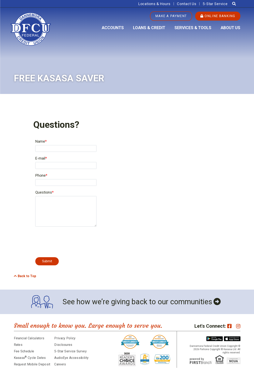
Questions (43, 192)
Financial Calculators (29, 338)
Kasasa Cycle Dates (30, 358)
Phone (40, 175)
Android (214, 338)
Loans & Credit (149, 27)
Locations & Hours (154, 4)
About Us (230, 27)
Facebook (229, 326)
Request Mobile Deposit (32, 364)
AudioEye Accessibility (71, 358)
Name (40, 141)
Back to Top (27, 276)
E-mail (40, 158)
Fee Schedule (24, 351)
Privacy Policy (64, 338)
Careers (60, 364)
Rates (18, 345)
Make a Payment (171, 16)
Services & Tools (192, 27)
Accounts (113, 27)
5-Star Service (215, 4)
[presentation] (66, 240)
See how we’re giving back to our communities (137, 302)
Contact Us (186, 4)
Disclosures (63, 345)
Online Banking (217, 16)
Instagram (238, 326)
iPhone (232, 338)
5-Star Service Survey (70, 351)
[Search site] (234, 4)
